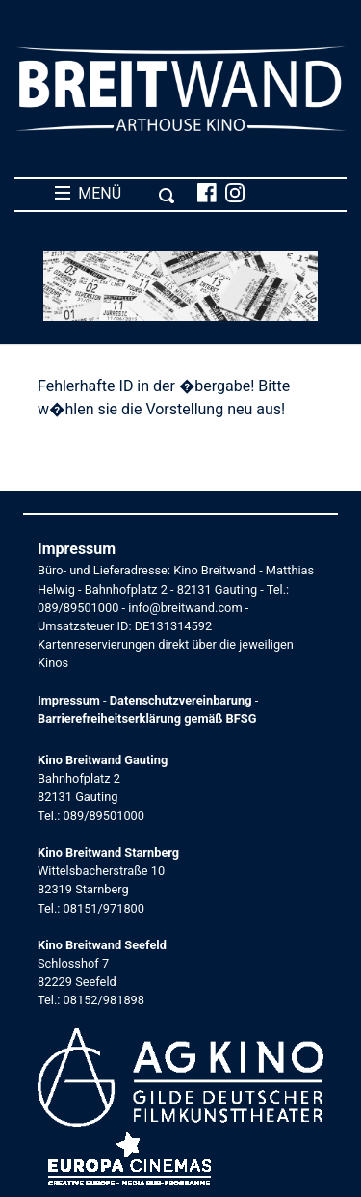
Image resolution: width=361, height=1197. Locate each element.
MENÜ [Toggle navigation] (115, 193)
